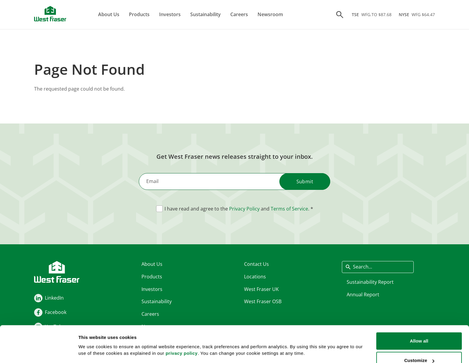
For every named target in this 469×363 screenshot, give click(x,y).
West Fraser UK (261, 289)
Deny (418, 347)
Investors (170, 14)
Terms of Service (289, 208)
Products (139, 14)
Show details (92, 336)
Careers (239, 14)
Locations (255, 276)
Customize (419, 327)
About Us (108, 14)
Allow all (419, 307)
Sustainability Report (370, 281)
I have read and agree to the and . (237, 208)
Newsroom (270, 14)
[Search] (340, 14)
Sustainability (205, 14)
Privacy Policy (244, 208)
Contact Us (256, 264)
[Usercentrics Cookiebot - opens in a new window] (39, 351)
